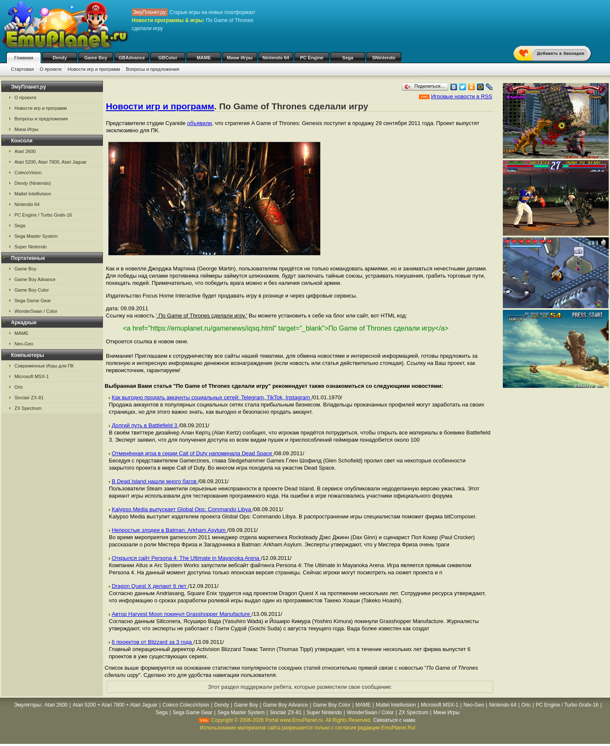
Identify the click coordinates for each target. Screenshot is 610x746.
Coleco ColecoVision (186, 705)
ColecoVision (28, 172)
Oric (18, 387)
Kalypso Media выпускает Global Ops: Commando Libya (182, 509)
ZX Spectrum (28, 408)
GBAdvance (132, 57)
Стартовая (22, 69)
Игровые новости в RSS (461, 96)
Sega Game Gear (32, 300)
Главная (23, 57)
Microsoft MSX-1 (31, 376)
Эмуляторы (27, 705)
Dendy (60, 57)
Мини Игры (240, 57)
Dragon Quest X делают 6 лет (150, 586)
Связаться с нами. (394, 720)
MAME (204, 57)
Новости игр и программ (94, 69)
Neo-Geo (23, 343)
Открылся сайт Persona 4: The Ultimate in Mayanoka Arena (186, 558)
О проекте (51, 69)
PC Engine (311, 57)
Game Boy (95, 57)
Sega (347, 57)
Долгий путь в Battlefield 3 (145, 425)
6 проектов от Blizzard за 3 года (153, 642)
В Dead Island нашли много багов (155, 481)
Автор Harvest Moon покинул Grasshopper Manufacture (182, 614)
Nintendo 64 (276, 57)
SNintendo (384, 57)
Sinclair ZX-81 (29, 397)
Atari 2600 (25, 151)
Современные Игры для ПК (44, 365)
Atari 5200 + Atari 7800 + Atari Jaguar (115, 705)
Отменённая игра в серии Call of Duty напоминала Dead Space (193, 453)
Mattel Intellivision (32, 193)
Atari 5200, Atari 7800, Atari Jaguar (50, 161)
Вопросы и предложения (152, 69)
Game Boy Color (31, 289)
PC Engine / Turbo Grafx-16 (43, 214)
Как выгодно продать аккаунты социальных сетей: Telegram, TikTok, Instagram (212, 397)
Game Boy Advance (34, 279)
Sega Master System (36, 236)
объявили (199, 123)
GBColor (167, 57)
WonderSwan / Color (35, 311)
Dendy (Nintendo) (32, 183)
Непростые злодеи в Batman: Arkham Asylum (169, 530)
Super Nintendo (30, 246)
